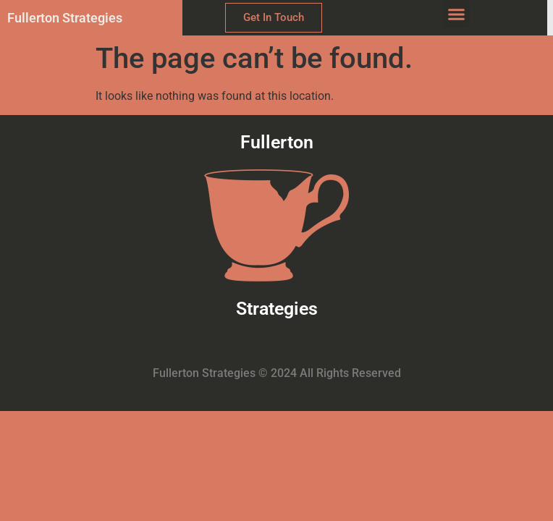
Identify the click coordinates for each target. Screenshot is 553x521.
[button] (456, 14)
